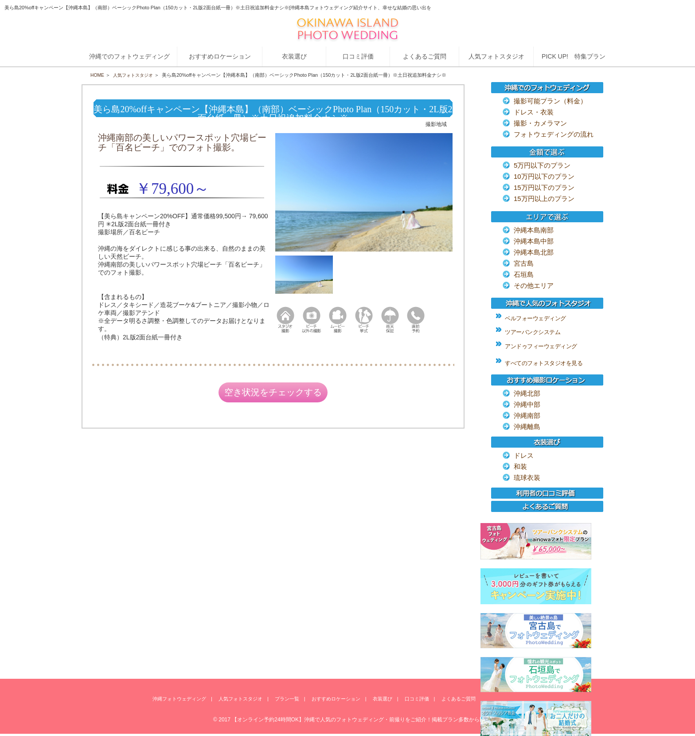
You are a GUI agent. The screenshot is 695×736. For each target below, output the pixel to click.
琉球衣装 (527, 477)
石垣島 (524, 274)
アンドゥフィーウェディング (541, 346)
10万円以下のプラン (544, 176)
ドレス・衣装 (534, 112)
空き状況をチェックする (273, 393)
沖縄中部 (527, 404)
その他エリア (534, 285)
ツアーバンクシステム (532, 332)
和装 (520, 466)
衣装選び (382, 699)
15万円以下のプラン (544, 187)
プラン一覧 (287, 699)
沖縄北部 (527, 393)
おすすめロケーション (336, 699)
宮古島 (524, 263)
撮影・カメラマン (540, 123)
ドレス (524, 455)
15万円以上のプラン (544, 198)
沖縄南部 (527, 415)
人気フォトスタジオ (136, 75)
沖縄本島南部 (534, 230)
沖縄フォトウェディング (179, 699)
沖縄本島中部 (534, 241)
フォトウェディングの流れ (553, 134)
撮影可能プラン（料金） (550, 101)
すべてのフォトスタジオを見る (543, 363)
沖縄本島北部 (534, 252)
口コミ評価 (417, 699)
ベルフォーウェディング (535, 318)
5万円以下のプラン (542, 165)
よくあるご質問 (458, 699)
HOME (97, 75)
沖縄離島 (527, 426)
